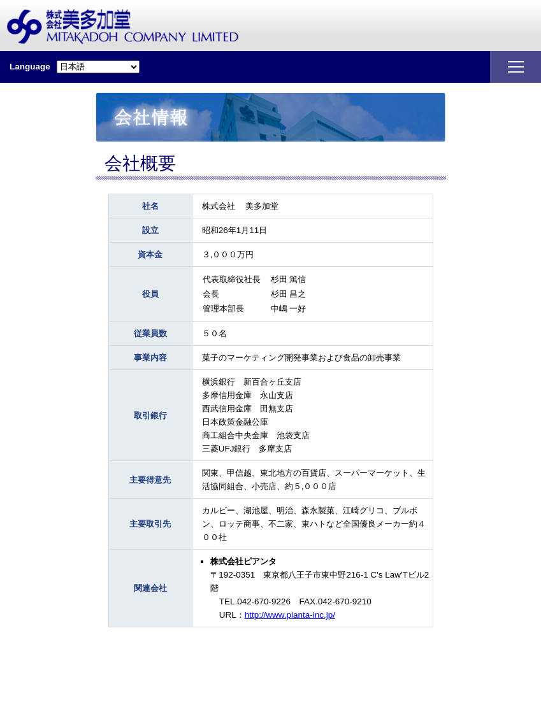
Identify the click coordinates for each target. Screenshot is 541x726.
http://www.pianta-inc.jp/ (290, 615)
